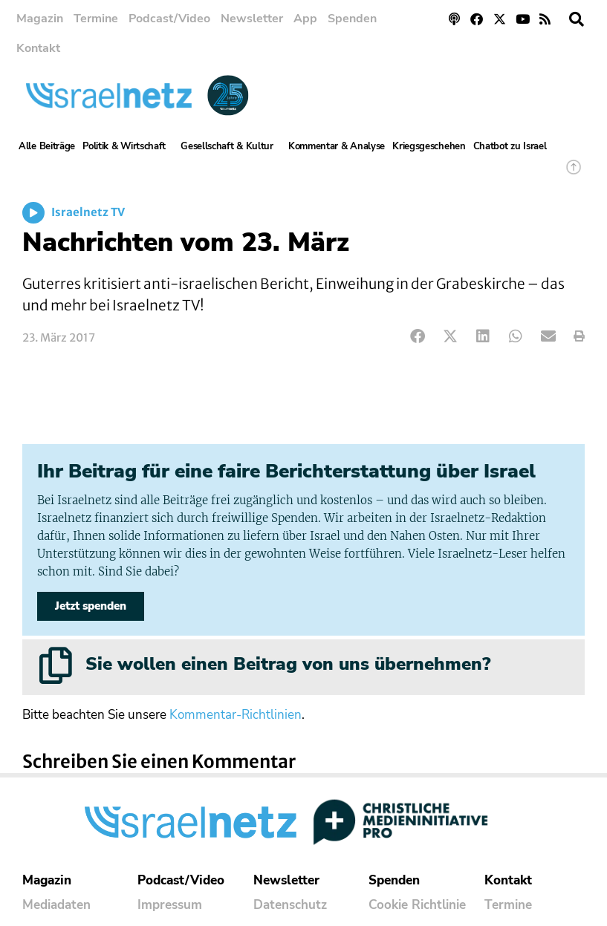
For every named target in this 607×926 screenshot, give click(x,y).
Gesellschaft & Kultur (231, 146)
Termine (96, 18)
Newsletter (252, 18)
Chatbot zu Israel (510, 146)
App (305, 18)
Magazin (39, 18)
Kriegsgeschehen (429, 146)
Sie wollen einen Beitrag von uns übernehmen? (287, 664)
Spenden (352, 18)
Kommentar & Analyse (336, 146)
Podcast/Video (169, 18)
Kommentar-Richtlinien (235, 714)
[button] (576, 19)
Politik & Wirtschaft (127, 146)
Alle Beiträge (47, 146)
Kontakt (38, 48)
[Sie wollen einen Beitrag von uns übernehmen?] (55, 665)
